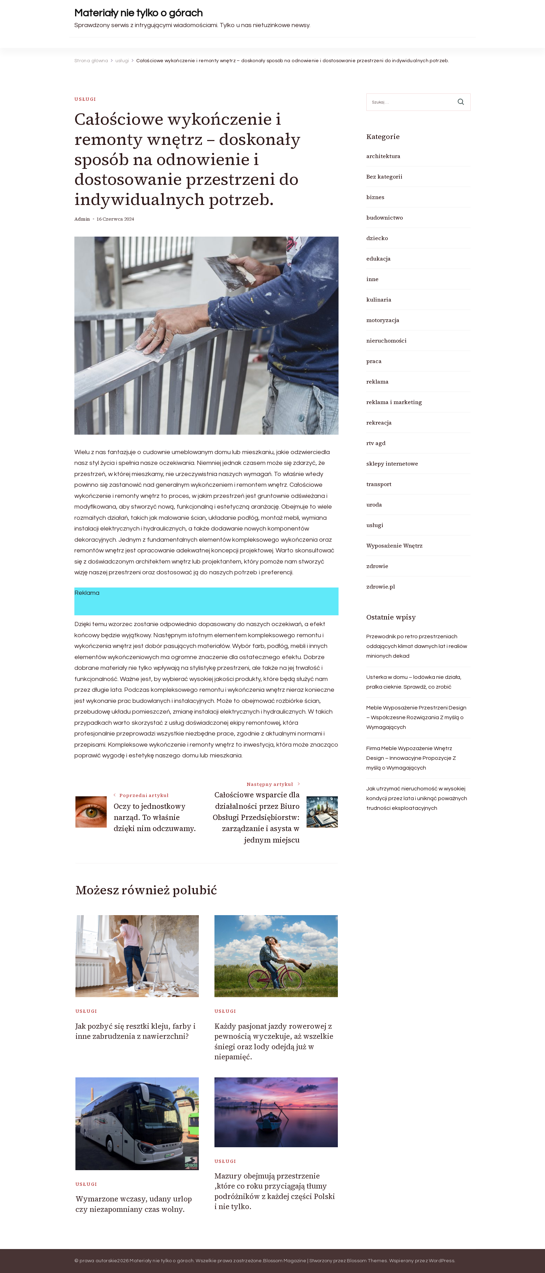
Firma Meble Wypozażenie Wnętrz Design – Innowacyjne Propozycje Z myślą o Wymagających (411, 758)
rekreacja (379, 422)
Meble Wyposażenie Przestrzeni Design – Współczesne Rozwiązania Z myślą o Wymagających (416, 717)
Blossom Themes (367, 1260)
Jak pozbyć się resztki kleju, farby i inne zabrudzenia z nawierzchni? (135, 1031)
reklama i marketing (394, 402)
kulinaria (378, 299)
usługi (85, 99)
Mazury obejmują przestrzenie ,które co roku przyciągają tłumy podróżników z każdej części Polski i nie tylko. (274, 1191)
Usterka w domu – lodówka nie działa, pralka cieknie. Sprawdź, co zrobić (414, 682)
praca (374, 361)
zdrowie (377, 566)
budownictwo (384, 217)
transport (378, 484)
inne (372, 279)
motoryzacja (382, 320)
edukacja (378, 258)
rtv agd (375, 443)
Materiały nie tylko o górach (138, 13)
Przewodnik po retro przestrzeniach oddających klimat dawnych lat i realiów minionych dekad (416, 646)
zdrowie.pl (380, 586)
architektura (383, 156)
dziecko (377, 238)
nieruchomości (386, 340)
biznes (375, 197)
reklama (377, 381)
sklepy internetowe (392, 463)
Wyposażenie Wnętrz (394, 545)
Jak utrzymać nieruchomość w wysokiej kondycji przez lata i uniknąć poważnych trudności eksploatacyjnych (416, 798)
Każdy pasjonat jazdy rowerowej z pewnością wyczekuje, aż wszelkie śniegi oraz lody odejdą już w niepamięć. (273, 1041)
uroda (374, 504)
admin (82, 219)
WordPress (441, 1260)
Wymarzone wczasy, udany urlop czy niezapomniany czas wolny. (133, 1204)
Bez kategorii (384, 176)
